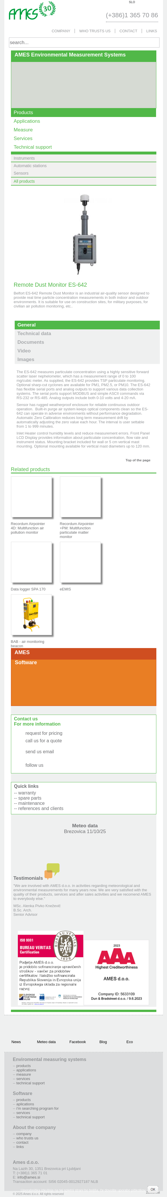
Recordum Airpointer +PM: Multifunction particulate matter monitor (77, 530)
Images (26, 359)
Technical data (34, 333)
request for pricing (44, 733)
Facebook (76, 1042)
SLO (132, 2)
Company (61, 31)
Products (23, 112)
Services (23, 138)
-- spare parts (27, 798)
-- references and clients (39, 808)
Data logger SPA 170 (28, 589)
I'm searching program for (37, 1108)
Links (151, 31)
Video (24, 351)
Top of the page (138, 460)
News (16, 1042)
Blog (103, 1042)
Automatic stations (30, 165)
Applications (27, 121)
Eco (129, 1042)
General (27, 325)
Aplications (25, 1104)
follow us (34, 765)
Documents (31, 342)
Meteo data (85, 828)
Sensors (21, 173)
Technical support (33, 147)
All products (24, 181)
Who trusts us (95, 31)
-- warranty (25, 792)
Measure (23, 130)
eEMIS (65, 589)
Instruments (24, 158)
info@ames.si (40, 757)
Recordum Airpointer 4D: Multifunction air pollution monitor (28, 528)
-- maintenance (29, 803)
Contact (128, 31)
